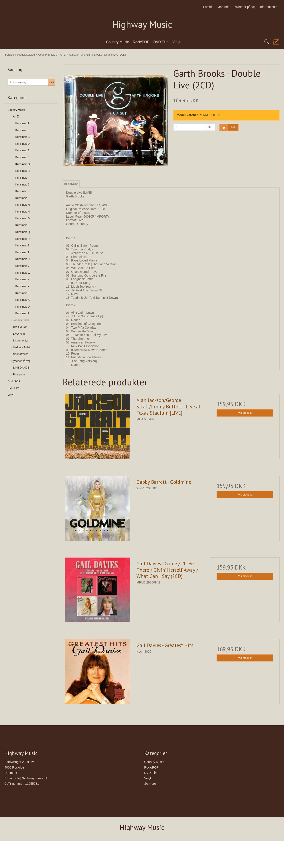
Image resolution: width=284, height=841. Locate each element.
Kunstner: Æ (22, 299)
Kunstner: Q (22, 232)
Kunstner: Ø (22, 306)
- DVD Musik (19, 327)
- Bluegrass (18, 374)
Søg (51, 82)
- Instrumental (20, 340)
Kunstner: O (22, 218)
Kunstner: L (22, 198)
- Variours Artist (21, 347)
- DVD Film (18, 333)
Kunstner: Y (22, 286)
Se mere (150, 783)
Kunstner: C (22, 137)
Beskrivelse (71, 183)
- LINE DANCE (21, 367)
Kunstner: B (22, 130)
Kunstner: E (22, 150)
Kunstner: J (22, 184)
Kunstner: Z (22, 293)
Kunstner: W (22, 272)
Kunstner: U (22, 259)
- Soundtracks (20, 354)
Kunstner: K (22, 191)
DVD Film (13, 388)
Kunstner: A (22, 123)
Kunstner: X (22, 279)
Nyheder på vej (21, 361)
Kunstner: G (22, 164)
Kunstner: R (22, 238)
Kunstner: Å (22, 313)
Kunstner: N (22, 211)
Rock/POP (14, 381)
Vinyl (10, 394)
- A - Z (15, 116)
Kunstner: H (22, 170)
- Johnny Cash (20, 320)
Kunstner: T (22, 252)
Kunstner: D (22, 143)
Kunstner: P (22, 225)
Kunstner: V (22, 265)
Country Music (16, 109)
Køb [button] (227, 127)
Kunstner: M (22, 204)
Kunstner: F (22, 157)
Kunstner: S (22, 245)
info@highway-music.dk (31, 778)
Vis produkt (245, 412)
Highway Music (142, 24)
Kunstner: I (21, 177)
